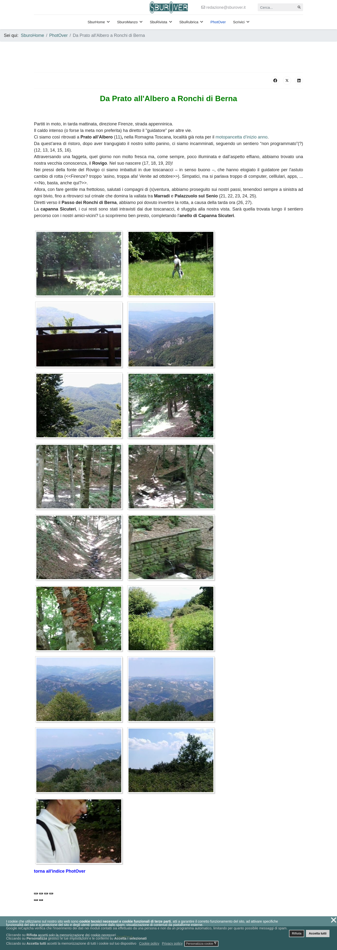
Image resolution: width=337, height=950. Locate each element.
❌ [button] (334, 920)
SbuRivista (158, 22)
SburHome (96, 22)
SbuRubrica (188, 22)
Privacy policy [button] (172, 943)
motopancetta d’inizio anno (241, 137)
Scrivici (239, 22)
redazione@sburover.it (226, 7)
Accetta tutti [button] (318, 933)
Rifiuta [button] (296, 933)
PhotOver (218, 22)
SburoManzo (127, 22)
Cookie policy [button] (149, 943)
